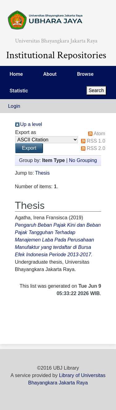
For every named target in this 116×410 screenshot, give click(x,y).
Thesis (42, 173)
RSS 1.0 (96, 141)
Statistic (19, 91)
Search (96, 90)
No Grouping (83, 160)
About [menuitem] (50, 74)
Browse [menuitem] (85, 74)
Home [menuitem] (16, 74)
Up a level (31, 124)
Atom (99, 133)
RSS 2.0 (96, 148)
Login (14, 106)
